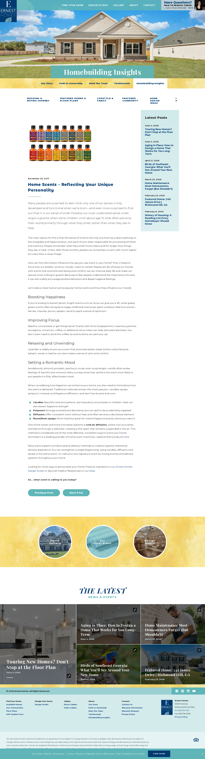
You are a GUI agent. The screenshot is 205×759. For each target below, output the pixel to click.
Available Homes (14, 704)
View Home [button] (159, 754)
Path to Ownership (70, 83)
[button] (73, 5)
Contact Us (127, 704)
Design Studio (98, 5)
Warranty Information (132, 708)
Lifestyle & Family (105, 99)
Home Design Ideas (155, 100)
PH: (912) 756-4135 (182, 710)
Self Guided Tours (15, 714)
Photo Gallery (70, 704)
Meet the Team (98, 83)
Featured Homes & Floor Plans (73, 99)
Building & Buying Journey (38, 99)
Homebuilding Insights (150, 83)
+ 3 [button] (176, 99)
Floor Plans (11, 711)
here (126, 437)
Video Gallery (70, 708)
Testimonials (122, 83)
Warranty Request (130, 711)
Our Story (47, 83)
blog (92, 471)
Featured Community (130, 99)
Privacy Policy (128, 714)
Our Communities (14, 708)
